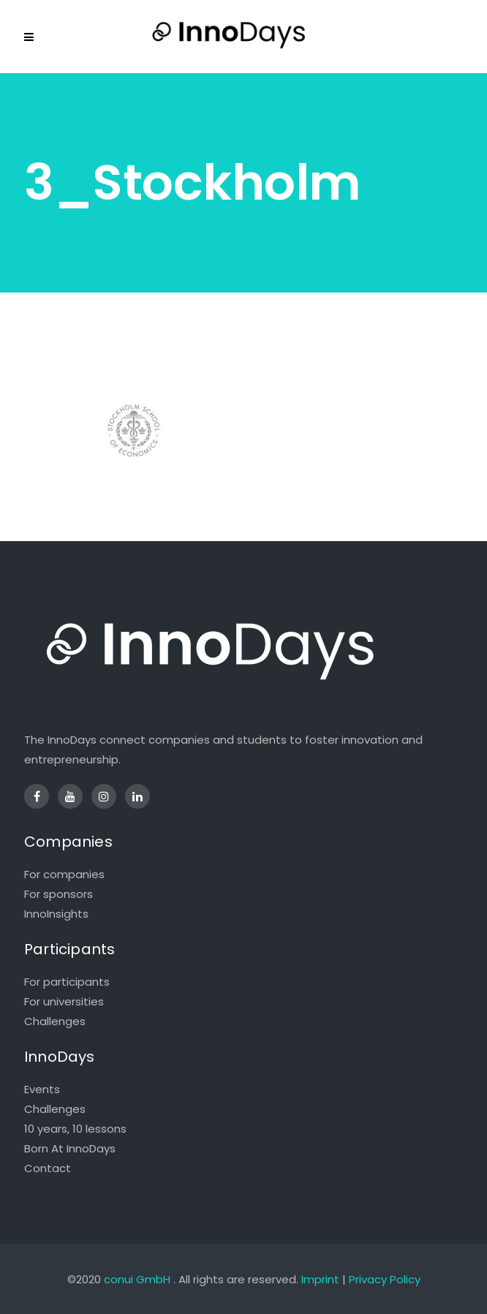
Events (42, 1089)
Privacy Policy (384, 1279)
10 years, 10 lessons (75, 1128)
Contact (47, 1168)
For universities (64, 1001)
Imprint (320, 1279)
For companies (64, 874)
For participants (67, 981)
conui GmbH (137, 1279)
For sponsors (58, 894)
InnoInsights (56, 913)
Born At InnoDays (70, 1148)
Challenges (55, 1021)
